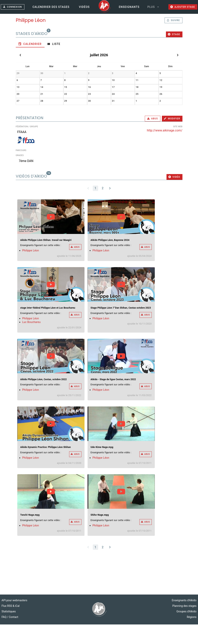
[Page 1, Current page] (95, 189)
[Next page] (110, 189)
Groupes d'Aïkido (186, 612)
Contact (13, 618)
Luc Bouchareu (31, 323)
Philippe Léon (30, 252)
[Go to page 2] (102, 189)
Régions (191, 618)
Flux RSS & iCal (11, 607)
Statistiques (9, 612)
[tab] (30, 45)
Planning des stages (184, 607)
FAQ (4, 618)
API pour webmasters (14, 601)
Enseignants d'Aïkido (184, 601)
